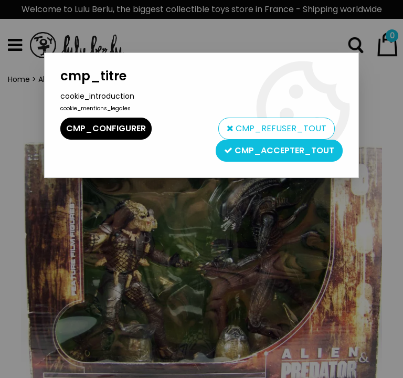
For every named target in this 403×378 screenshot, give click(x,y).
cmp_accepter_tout (279, 150)
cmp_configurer (106, 128)
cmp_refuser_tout (276, 128)
